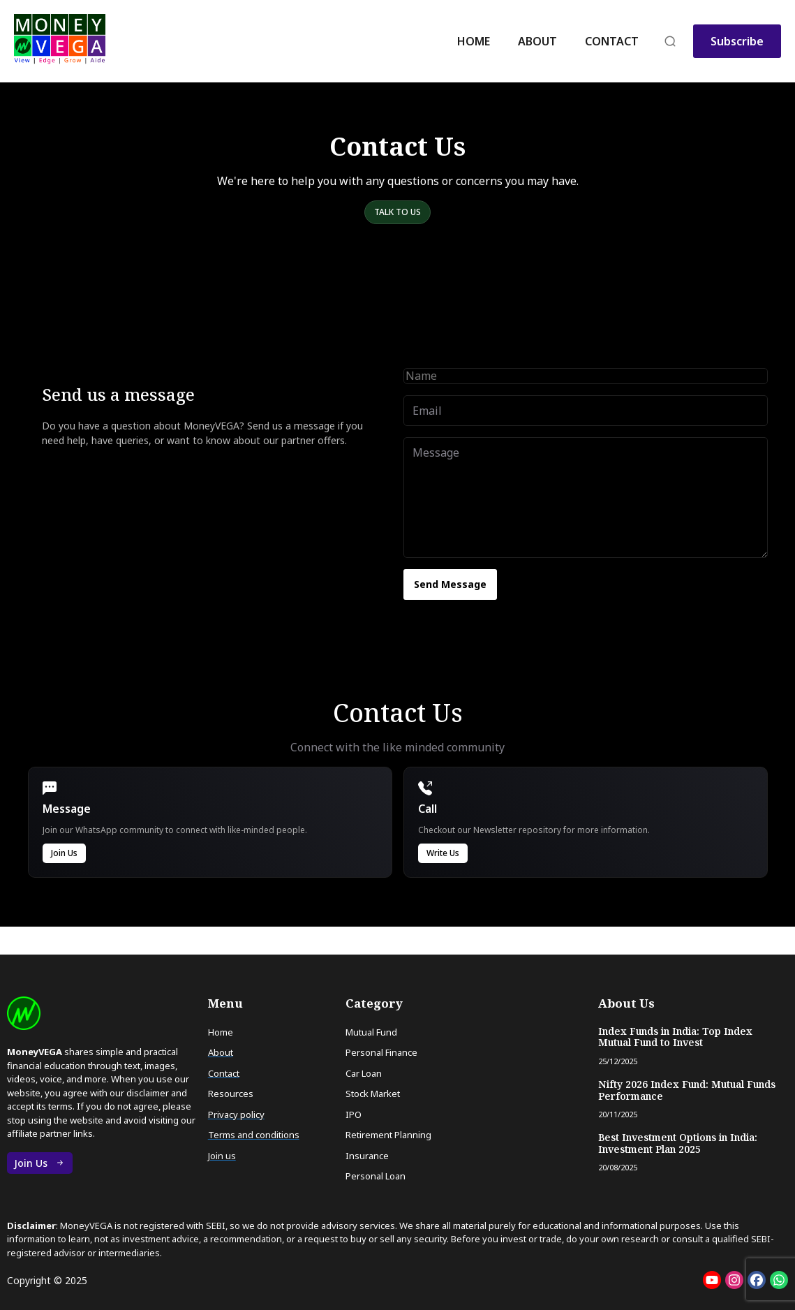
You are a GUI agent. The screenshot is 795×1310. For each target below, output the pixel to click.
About (537, 41)
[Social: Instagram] (734, 1280)
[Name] (585, 375)
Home (473, 41)
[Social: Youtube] (712, 1280)
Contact (612, 41)
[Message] (585, 497)
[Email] (585, 410)
